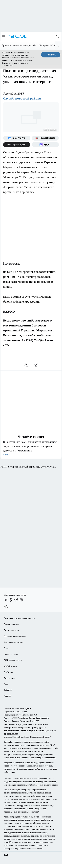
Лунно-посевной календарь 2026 (19, 45)
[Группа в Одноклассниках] (11, 599)
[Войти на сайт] (57, 36)
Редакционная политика (15, 636)
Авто (6, 684)
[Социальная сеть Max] (45, 144)
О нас (6, 648)
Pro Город (8, 672)
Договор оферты (11, 624)
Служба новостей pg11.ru (22, 98)
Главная (7, 696)
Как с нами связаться (13, 642)
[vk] (26, 365)
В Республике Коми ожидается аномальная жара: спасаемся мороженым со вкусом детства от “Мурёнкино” (31, 448)
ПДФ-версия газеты (13, 660)
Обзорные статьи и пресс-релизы (19, 618)
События (8, 690)
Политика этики (11, 630)
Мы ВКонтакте (10, 666)
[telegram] (37, 365)
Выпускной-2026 (48, 45)
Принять (51, 54)
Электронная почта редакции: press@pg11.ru (25, 727)
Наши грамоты (11, 654)
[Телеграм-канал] (16, 599)
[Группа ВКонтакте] (16, 138)
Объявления (9, 678)
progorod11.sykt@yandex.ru (16, 737)
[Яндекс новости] (45, 138)
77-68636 (31, 778)
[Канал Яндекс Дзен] (16, 144)
